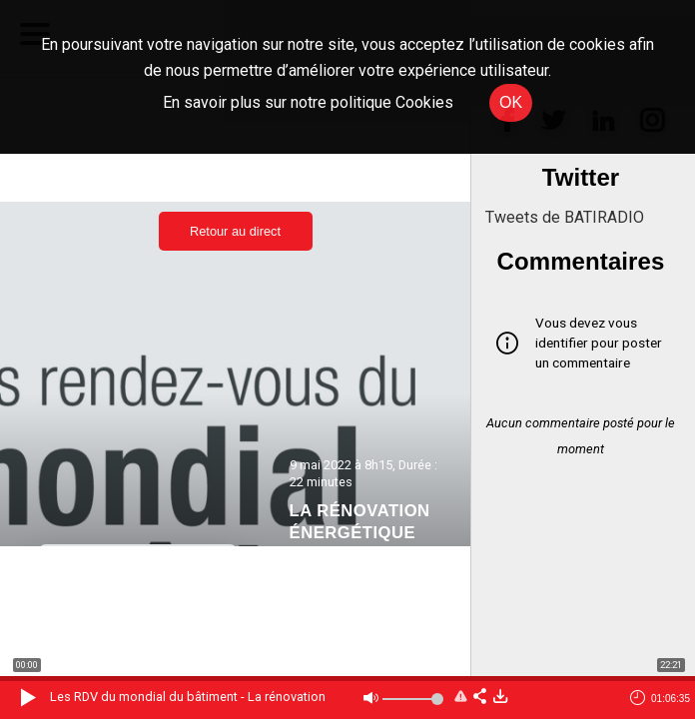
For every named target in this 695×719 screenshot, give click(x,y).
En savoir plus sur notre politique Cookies (308, 102)
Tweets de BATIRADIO (564, 217)
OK (510, 102)
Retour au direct (235, 231)
